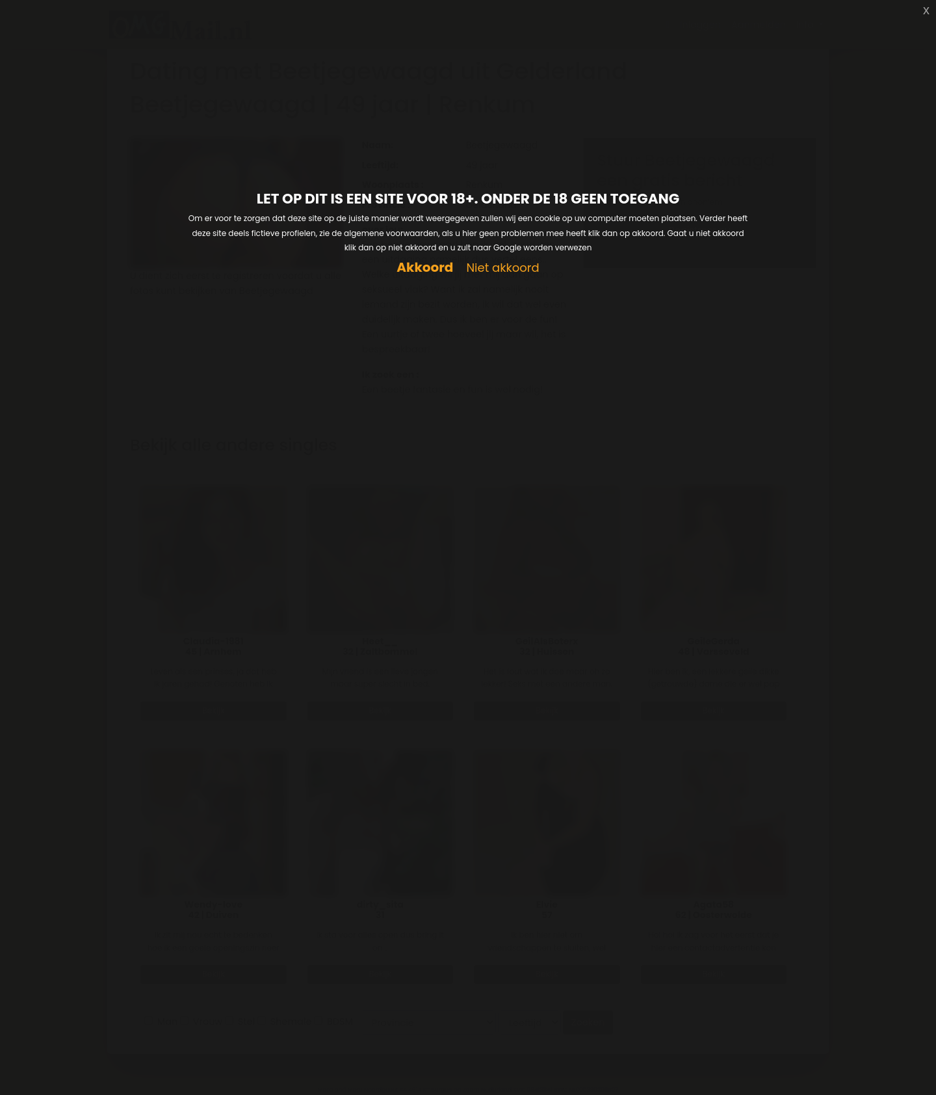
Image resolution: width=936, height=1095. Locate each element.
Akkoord (424, 267)
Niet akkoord (502, 268)
